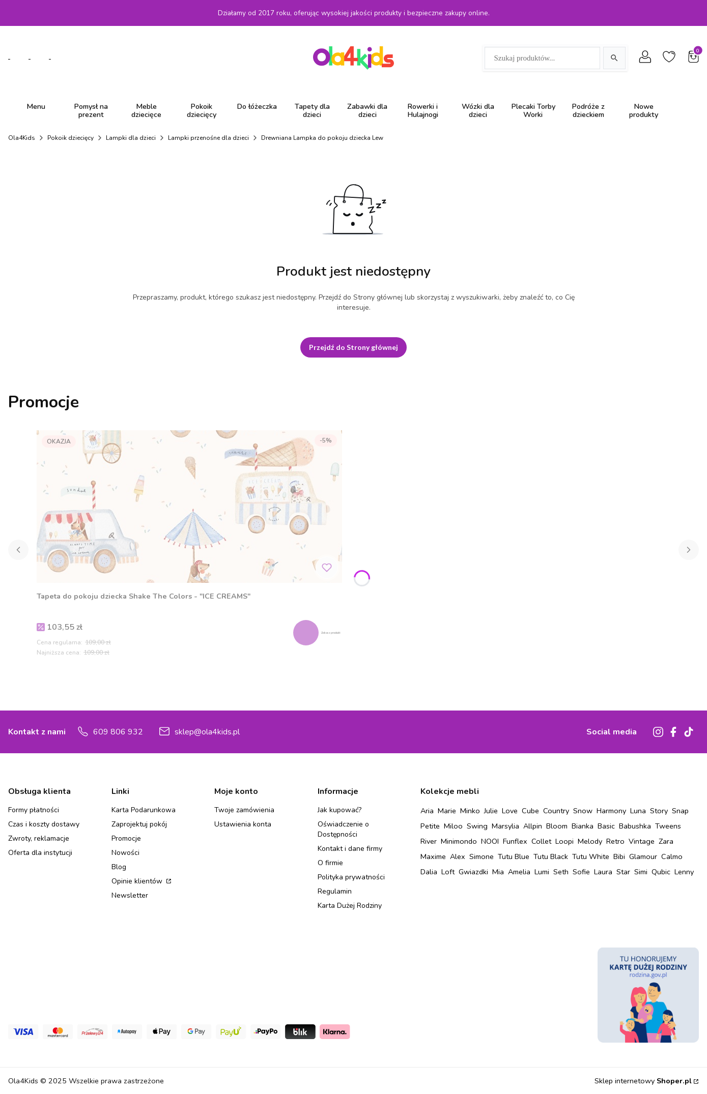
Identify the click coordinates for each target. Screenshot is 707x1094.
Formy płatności (33, 810)
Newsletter (129, 895)
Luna (638, 811)
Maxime (433, 856)
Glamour (643, 856)
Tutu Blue (513, 856)
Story (659, 811)
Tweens (668, 826)
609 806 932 (118, 731)
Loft (448, 872)
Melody (590, 841)
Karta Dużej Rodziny (350, 905)
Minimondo (459, 841)
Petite (430, 826)
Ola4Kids (21, 138)
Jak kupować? (339, 810)
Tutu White (590, 856)
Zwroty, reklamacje (38, 838)
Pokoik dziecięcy (70, 138)
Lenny (684, 872)
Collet (541, 841)
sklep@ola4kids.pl (207, 731)
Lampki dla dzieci (131, 138)
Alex (457, 856)
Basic (606, 826)
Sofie (581, 872)
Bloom (557, 826)
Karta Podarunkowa (143, 810)
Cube (530, 811)
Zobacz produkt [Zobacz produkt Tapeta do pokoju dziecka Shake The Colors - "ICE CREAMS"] (328, 631)
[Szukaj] (614, 58)
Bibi (619, 856)
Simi (640, 872)
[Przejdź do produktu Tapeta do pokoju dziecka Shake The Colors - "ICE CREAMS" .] (189, 506)
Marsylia (505, 826)
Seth (561, 872)
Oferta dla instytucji (40, 853)
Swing (477, 826)
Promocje (126, 838)
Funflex (515, 841)
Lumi (541, 872)
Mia (498, 872)
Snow (582, 811)
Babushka (635, 826)
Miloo (453, 826)
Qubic (661, 872)
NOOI (490, 841)
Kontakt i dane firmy (350, 848)
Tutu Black (550, 856)
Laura (603, 872)
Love (510, 811)
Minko (470, 811)
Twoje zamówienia (244, 810)
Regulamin (335, 891)
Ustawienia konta (242, 824)
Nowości (125, 853)
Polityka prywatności (351, 877)
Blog (118, 867)
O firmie (330, 863)
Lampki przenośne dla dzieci (208, 138)
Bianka (582, 826)
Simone (481, 856)
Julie (491, 811)
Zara (666, 841)
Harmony (611, 811)
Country (556, 811)
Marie (447, 811)
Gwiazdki (473, 872)
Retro (615, 841)
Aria (427, 811)
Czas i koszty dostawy (43, 824)
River (428, 841)
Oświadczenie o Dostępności (343, 829)
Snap (680, 811)
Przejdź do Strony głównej (353, 347)
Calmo (672, 856)
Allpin (532, 826)
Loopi (564, 841)
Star (623, 872)
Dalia (428, 872)
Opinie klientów (137, 881)
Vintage (642, 841)
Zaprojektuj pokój (139, 824)
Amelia (519, 872)
